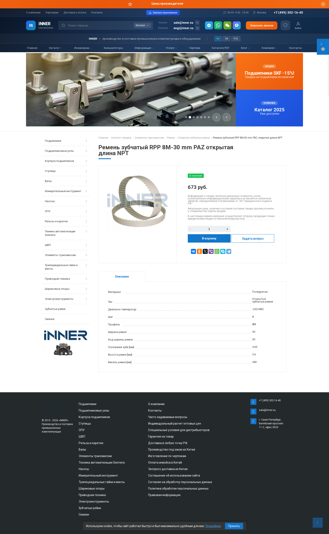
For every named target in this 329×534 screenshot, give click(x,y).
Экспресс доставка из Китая (168, 469)
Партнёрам (52, 12)
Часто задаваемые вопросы (167, 417)
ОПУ (66, 211)
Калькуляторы (113, 47)
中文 (236, 38)
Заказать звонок (261, 25)
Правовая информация (164, 495)
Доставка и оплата (75, 12)
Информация (144, 47)
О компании (33, 12)
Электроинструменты (66, 298)
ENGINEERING (46, 28)
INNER (45, 23)
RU (218, 38)
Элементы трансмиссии (66, 255)
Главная (32, 47)
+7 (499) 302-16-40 (288, 12)
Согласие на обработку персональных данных (180, 482)
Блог (245, 47)
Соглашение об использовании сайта (174, 475)
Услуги (171, 47)
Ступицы (66, 171)
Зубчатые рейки (55, 309)
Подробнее (213, 526)
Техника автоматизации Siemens (66, 233)
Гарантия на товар (161, 436)
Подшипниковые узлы (66, 150)
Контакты (97, 12)
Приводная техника (66, 278)
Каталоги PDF (220, 47)
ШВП (66, 245)
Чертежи (194, 47)
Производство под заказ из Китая (171, 449)
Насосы (66, 201)
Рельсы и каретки (66, 221)
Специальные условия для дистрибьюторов (179, 430)
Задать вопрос (253, 238)
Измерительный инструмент (66, 191)
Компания (269, 47)
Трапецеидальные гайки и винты (66, 267)
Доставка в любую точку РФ (167, 443)
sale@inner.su (183, 22)
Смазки (49, 319)
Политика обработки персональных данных (178, 488)
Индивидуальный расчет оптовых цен (174, 423)
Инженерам (83, 47)
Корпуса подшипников (66, 160)
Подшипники (66, 140)
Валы (66, 181)
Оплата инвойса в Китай (165, 462)
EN (226, 38)
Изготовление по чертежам (167, 456)
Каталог (56, 47)
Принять (234, 526)
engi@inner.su (183, 28)
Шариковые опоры (66, 288)
